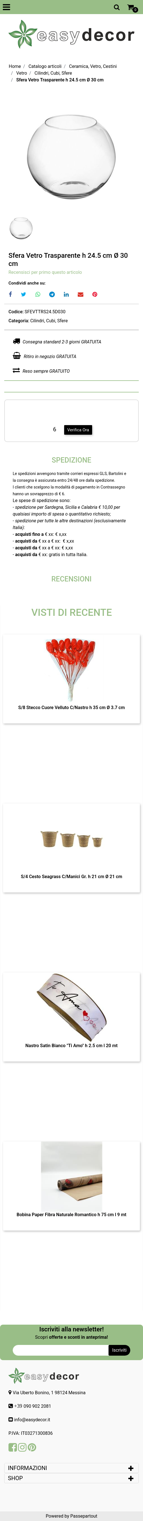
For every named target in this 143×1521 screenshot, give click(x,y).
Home (15, 66)
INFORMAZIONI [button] (28, 1468)
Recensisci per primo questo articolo (45, 272)
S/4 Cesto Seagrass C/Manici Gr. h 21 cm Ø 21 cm (71, 876)
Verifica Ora (78, 429)
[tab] (71, 1468)
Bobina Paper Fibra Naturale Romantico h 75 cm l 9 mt (72, 1214)
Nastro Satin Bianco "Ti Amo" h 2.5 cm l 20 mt (71, 1045)
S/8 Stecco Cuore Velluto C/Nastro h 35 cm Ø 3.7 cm (71, 707)
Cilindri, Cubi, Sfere (53, 73)
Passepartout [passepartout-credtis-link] (83, 1516)
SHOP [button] (15, 1478)
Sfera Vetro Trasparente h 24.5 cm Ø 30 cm (60, 80)
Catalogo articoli (45, 66)
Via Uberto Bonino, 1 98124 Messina (49, 1392)
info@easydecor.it (32, 1419)
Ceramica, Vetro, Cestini (93, 66)
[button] (71, 154)
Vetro (21, 73)
